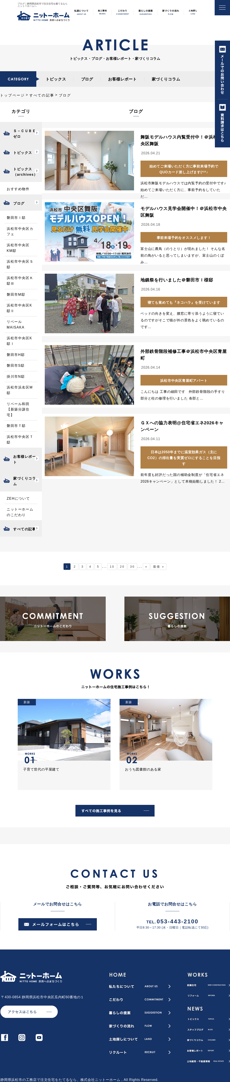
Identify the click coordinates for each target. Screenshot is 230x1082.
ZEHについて (18, 498)
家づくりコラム (166, 79)
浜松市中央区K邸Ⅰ (19, 341)
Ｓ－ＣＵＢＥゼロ (24, 133)
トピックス (56, 79)
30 (132, 566)
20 (122, 566)
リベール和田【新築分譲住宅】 (18, 409)
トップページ (12, 95)
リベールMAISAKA (15, 324)
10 (112, 566)
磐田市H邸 (16, 355)
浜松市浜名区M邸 (20, 390)
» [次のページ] (146, 566)
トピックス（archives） (25, 172)
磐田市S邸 (16, 365)
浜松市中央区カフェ (20, 231)
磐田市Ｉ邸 (16, 218)
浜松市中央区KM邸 (18, 248)
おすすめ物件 (18, 189)
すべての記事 (41, 95)
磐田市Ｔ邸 (16, 426)
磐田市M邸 (16, 294)
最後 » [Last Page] (158, 566)
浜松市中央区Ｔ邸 (20, 439)
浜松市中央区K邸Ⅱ (19, 308)
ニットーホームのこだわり (20, 512)
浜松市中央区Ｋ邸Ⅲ (20, 280)
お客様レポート (122, 79)
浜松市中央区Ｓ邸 (20, 264)
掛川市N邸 (16, 376)
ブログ (87, 79)
